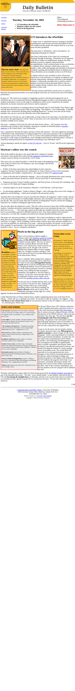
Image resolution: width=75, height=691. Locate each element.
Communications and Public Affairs (29, 390)
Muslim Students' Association (61, 373)
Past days (4, 20)
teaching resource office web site (38, 278)
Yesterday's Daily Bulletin (44, 396)
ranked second (57, 173)
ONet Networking (65, 310)
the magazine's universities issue (41, 156)
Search (3, 23)
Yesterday (4, 17)
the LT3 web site (35, 143)
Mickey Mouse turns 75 (65, 25)
